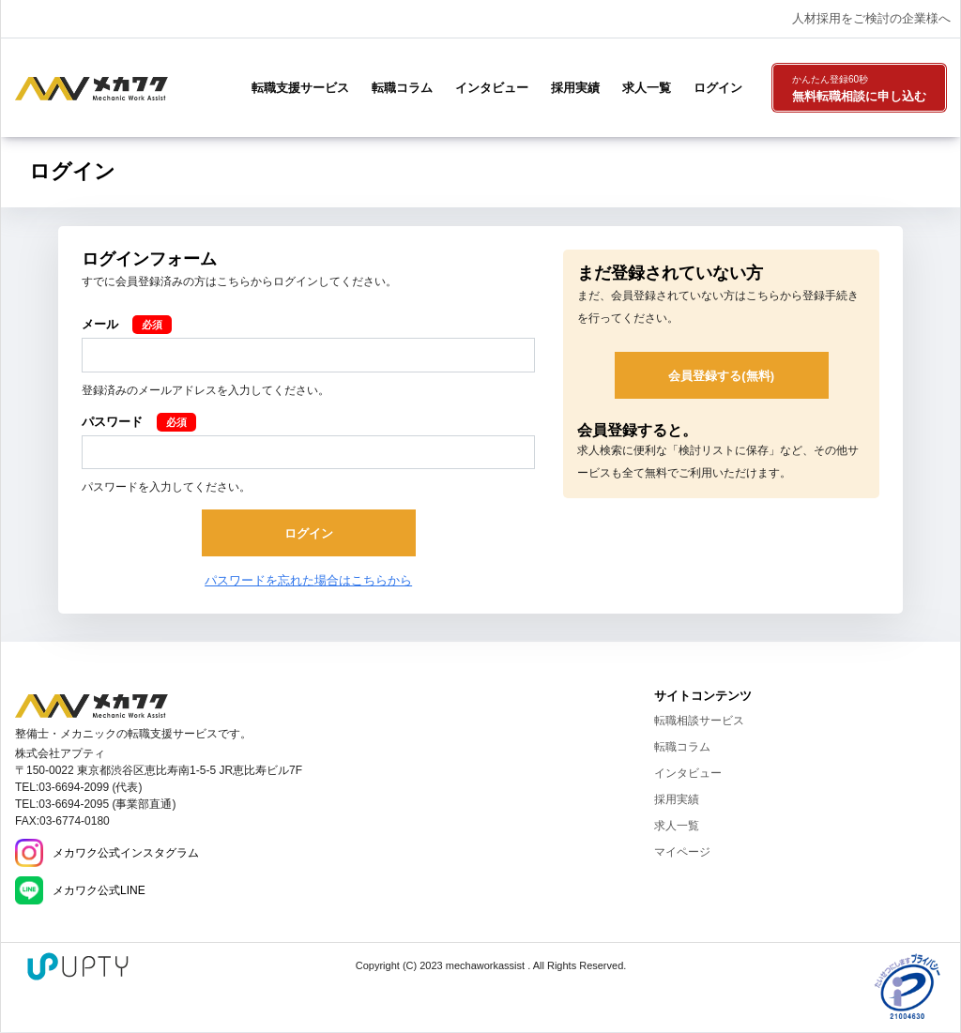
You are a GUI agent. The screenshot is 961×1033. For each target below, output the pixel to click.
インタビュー (491, 88)
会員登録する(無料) (721, 376)
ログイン (718, 88)
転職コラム (402, 88)
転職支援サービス (300, 88)
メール (100, 324)
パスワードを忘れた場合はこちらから (308, 580)
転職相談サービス (699, 720)
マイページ (682, 851)
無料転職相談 (859, 89)
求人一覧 (646, 88)
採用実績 (575, 88)
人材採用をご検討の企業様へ (871, 18)
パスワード (112, 422)
